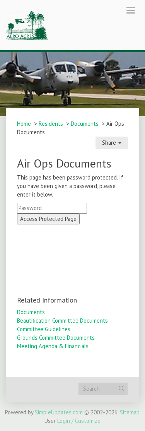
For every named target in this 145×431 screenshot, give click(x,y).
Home (24, 123)
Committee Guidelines (43, 329)
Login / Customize (79, 420)
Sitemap (130, 412)
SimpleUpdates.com (59, 412)
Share (111, 142)
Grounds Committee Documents (56, 337)
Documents (85, 123)
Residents (51, 123)
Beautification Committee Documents (62, 320)
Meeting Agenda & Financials (53, 346)
